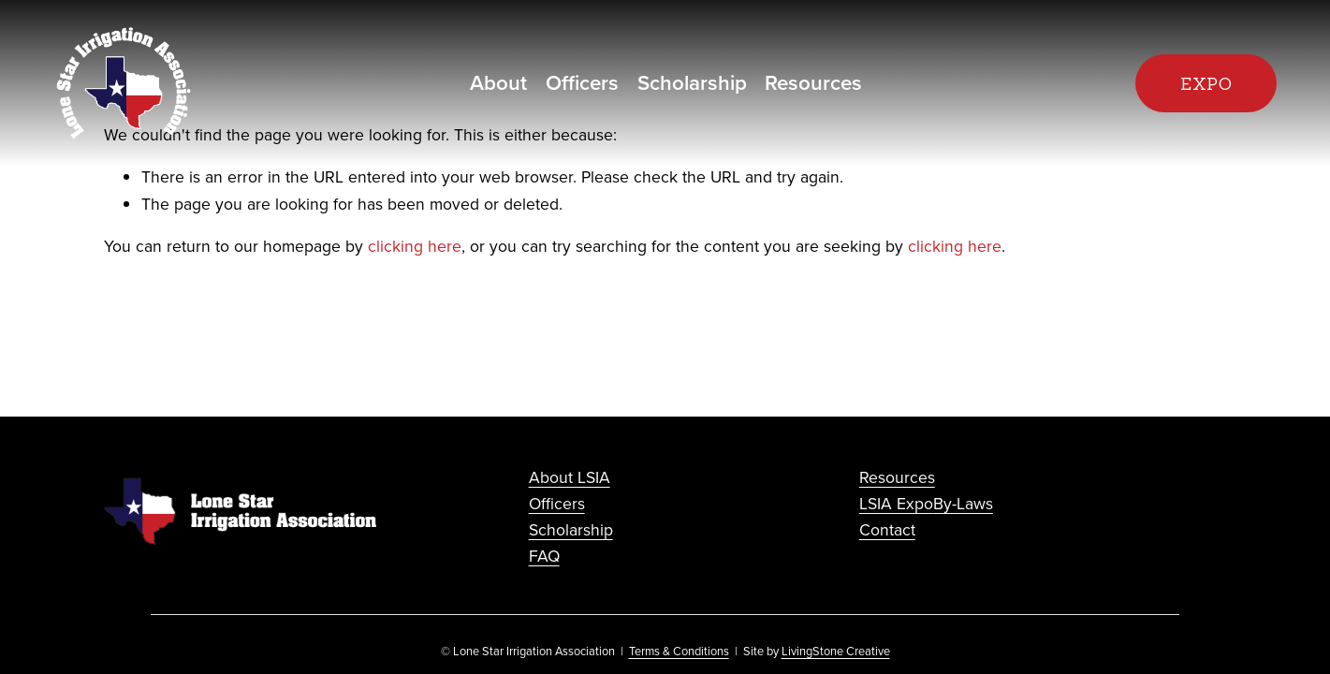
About (498, 82)
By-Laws (963, 503)
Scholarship (692, 82)
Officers (582, 82)
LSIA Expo (896, 503)
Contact (887, 529)
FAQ (544, 555)
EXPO (1206, 84)
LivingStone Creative (836, 650)
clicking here (414, 245)
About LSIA (569, 477)
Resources (813, 82)
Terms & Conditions (679, 650)
